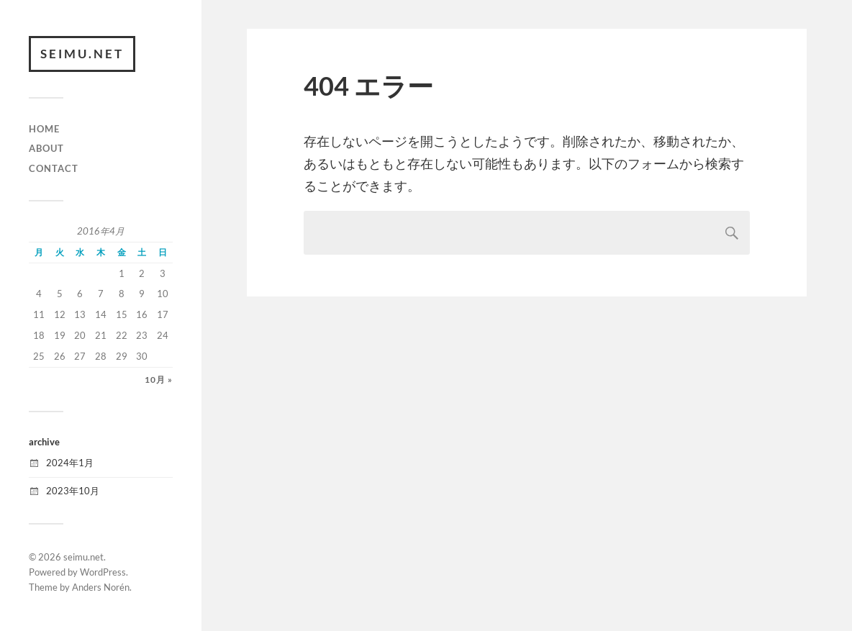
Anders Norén (101, 587)
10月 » (159, 379)
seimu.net (82, 53)
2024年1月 (70, 462)
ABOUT (46, 148)
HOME (44, 129)
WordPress (103, 572)
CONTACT (53, 168)
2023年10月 (72, 490)
